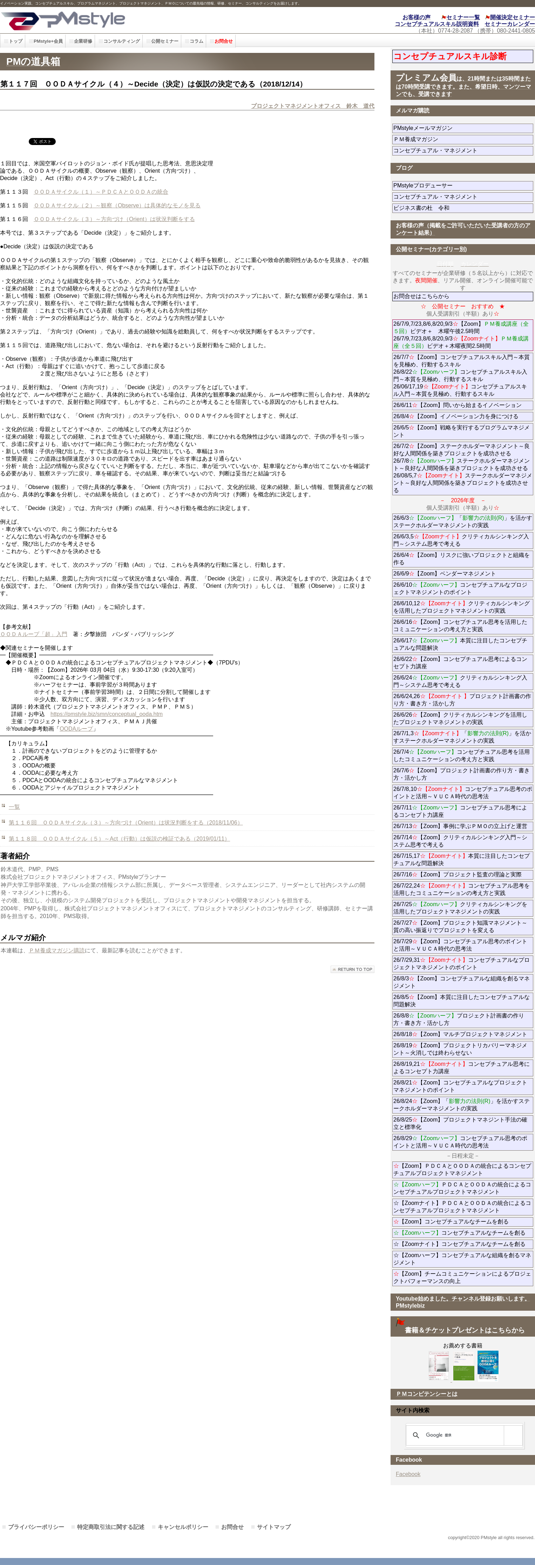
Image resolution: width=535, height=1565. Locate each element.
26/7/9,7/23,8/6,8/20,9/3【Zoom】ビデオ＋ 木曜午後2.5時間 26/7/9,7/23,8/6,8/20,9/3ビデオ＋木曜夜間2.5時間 (461, 335)
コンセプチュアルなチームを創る (459, 1233)
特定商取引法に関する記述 (110, 1527)
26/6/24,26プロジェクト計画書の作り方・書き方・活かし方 (462, 699)
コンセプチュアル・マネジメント (455, 150)
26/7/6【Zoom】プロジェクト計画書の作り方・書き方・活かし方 (461, 774)
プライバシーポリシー (36, 1527)
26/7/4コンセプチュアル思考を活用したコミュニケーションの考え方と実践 (461, 755)
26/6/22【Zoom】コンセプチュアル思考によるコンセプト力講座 (460, 662)
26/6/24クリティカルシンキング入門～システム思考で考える (460, 681)
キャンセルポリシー (183, 1527)
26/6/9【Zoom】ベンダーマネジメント (463, 574)
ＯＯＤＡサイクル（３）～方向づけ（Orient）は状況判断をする (114, 219)
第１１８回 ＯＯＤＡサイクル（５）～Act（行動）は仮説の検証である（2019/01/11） (119, 839)
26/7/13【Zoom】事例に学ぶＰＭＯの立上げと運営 (460, 826)
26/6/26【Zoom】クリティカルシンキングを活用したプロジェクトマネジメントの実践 (460, 718)
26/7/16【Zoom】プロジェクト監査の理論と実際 (457, 874)
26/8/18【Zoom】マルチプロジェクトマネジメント (460, 1034)
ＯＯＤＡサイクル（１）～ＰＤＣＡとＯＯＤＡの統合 (101, 192)
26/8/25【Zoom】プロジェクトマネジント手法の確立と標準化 (460, 1123)
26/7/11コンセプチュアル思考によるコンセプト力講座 (460, 811)
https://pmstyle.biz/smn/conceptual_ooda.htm (106, 714)
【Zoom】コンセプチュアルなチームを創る (451, 1222)
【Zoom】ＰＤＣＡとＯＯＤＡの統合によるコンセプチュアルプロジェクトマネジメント (462, 1169)
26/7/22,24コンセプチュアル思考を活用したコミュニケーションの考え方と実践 (461, 889)
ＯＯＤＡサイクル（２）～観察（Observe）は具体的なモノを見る (117, 205)
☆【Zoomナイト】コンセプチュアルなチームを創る (459, 1244)
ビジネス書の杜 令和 (432, 208)
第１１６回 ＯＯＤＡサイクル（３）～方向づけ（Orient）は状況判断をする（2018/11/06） (126, 823)
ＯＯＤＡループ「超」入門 (33, 634)
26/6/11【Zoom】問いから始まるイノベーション (457, 405)
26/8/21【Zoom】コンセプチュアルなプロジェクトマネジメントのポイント (460, 1086)
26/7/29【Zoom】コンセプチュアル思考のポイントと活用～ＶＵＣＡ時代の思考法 (460, 945)
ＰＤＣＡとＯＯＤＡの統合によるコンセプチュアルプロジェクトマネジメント (462, 1188)
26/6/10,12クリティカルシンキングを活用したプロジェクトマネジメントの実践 (461, 607)
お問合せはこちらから (421, 296)
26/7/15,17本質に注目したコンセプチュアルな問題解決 (461, 859)
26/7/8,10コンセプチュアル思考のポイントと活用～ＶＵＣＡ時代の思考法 (462, 792)
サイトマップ (274, 1527)
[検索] (463, 1435)
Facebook (408, 1474)
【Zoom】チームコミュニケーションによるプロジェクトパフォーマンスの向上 (462, 1277)
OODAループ (76, 729)
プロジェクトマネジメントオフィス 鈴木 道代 (312, 106)
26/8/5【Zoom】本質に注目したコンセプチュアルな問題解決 (461, 1000)
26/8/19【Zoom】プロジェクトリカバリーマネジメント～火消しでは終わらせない (460, 1049)
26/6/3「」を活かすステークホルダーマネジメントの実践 (462, 521)
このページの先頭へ (352, 969)
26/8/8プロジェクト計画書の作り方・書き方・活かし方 (458, 1019)
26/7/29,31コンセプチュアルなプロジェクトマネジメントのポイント (461, 963)
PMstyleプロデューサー (448, 185)
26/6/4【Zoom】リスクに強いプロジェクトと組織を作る (461, 558)
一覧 (14, 807)
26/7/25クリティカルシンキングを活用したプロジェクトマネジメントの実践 (460, 908)
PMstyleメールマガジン (448, 128)
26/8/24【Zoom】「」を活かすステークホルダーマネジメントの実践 (461, 1104)
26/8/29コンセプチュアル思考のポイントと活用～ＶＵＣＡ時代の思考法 (460, 1142)
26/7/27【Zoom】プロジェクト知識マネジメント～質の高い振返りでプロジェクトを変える (460, 926)
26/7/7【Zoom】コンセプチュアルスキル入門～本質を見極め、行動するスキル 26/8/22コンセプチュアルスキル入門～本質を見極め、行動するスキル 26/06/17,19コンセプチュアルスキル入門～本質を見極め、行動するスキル (461, 375)
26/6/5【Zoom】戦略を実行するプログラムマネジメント (461, 431)
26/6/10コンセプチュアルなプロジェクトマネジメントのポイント (460, 588)
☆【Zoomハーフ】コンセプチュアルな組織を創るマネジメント (462, 1259)
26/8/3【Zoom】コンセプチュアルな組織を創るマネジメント (461, 982)
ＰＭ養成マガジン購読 (57, 950)
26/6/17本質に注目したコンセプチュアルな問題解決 (460, 644)
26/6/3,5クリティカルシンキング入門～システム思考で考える (461, 540)
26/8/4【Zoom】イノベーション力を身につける (456, 416)
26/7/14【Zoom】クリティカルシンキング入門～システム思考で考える (460, 841)
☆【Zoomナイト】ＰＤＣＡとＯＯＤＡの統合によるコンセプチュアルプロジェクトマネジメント (462, 1206)
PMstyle (120, 20)
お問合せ (232, 1527)
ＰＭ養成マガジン (455, 139)
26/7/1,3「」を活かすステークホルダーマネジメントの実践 (462, 737)
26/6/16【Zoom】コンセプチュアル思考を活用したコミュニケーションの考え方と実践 (460, 625)
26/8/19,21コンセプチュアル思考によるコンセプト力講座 (461, 1067)
